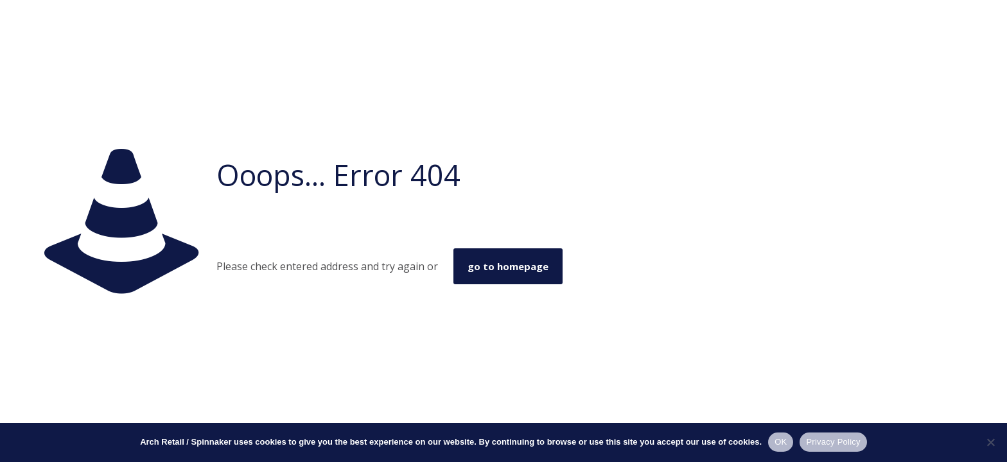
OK (781, 442)
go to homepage (508, 266)
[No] (991, 442)
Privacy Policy (833, 442)
